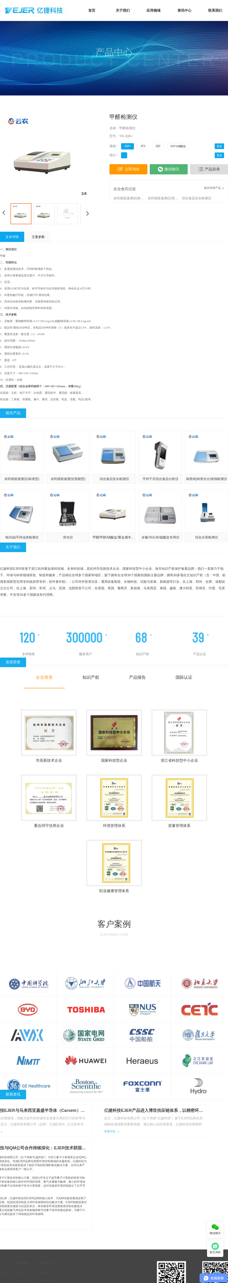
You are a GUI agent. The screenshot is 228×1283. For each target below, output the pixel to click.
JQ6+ (127, 146)
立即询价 (128, 169)
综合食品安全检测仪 (196, 198)
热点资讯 (18, 1228)
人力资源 (41, 1244)
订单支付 (41, 1251)
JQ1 (157, 146)
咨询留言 (41, 1236)
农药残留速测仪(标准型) (130, 198)
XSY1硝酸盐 (178, 146)
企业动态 (18, 1236)
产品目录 (209, 169)
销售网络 (41, 1228)
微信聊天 (168, 169)
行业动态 (18, 1244)
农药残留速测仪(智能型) (164, 198)
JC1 (143, 146)
